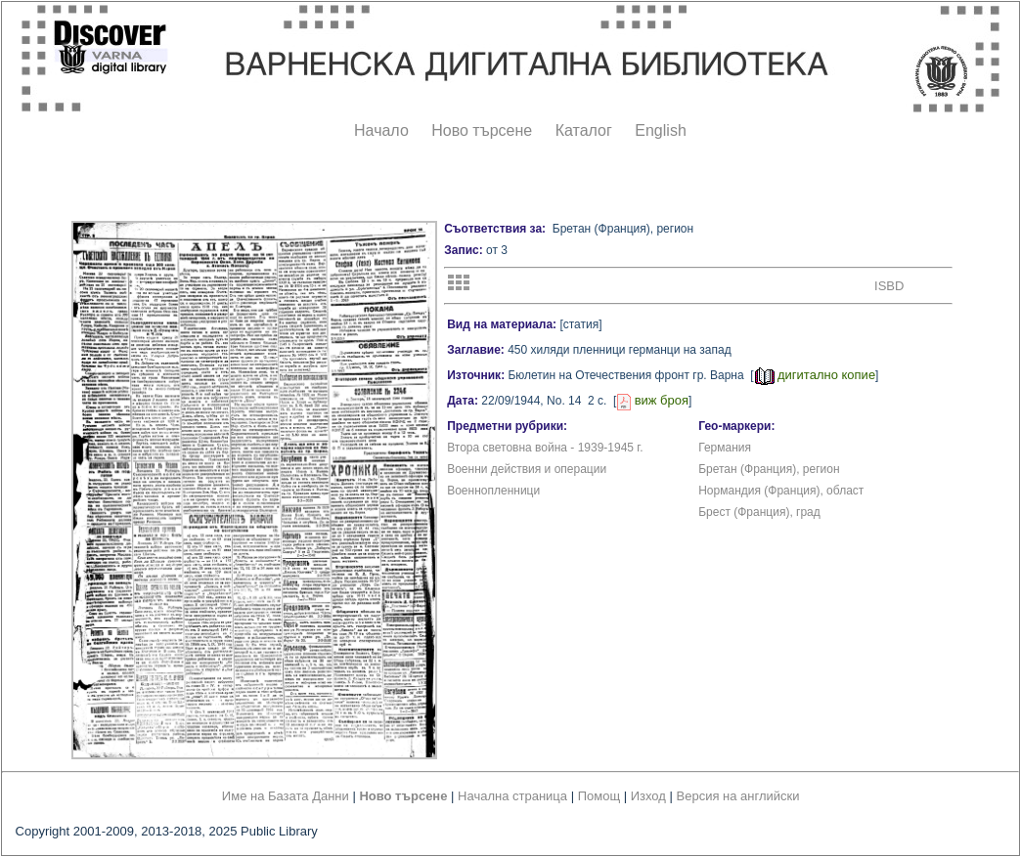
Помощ (599, 796)
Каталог (583, 130)
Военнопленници (493, 490)
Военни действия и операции (526, 469)
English (660, 130)
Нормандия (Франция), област (781, 490)
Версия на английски (738, 796)
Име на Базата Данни (285, 796)
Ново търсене (481, 130)
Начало (381, 130)
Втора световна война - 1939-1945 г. (545, 447)
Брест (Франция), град (759, 512)
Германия (724, 447)
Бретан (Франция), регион (768, 469)
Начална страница (512, 796)
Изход (648, 796)
